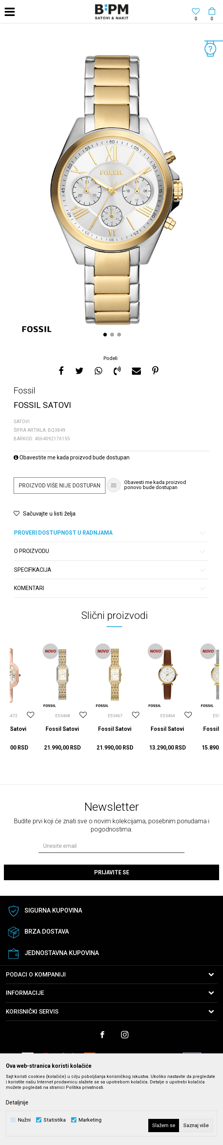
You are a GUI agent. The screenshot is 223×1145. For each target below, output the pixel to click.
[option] (111, 190)
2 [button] (113, 335)
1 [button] (106, 335)
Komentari (110, 588)
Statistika (55, 1120)
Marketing (90, 1120)
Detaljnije (17, 1102)
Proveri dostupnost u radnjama (110, 533)
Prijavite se (111, 872)
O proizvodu (110, 551)
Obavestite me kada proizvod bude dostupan (72, 457)
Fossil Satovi (62, 729)
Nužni (24, 1120)
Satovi (22, 421)
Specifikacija (110, 570)
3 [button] (120, 335)
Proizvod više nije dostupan (59, 485)
